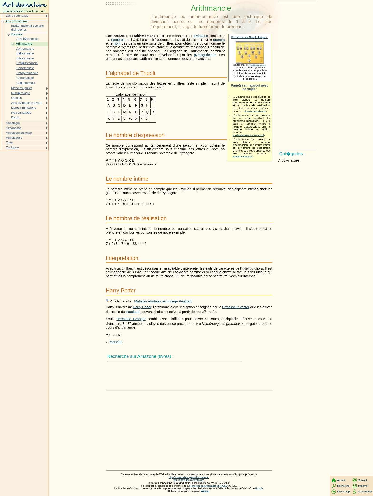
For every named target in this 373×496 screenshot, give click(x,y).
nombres (117, 39)
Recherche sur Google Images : (249, 37)
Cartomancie (25, 68)
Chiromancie (25, 78)
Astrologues (14, 137)
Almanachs (13, 128)
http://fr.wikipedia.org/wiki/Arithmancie (189, 477)
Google (259, 488)
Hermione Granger (131, 319)
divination (201, 36)
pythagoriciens (205, 55)
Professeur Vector (236, 307)
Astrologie (13, 123)
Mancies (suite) (21, 88)
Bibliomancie (25, 58)
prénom (219, 39)
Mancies (116, 342)
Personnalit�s (21, 112)
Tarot (9, 142)
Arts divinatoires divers (26, 103)
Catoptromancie (27, 73)
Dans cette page (17, 15)
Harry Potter (142, 307)
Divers (15, 117)
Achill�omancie (27, 39)
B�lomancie (25, 53)
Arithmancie (24, 43)
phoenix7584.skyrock (255, 111)
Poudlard (133, 311)
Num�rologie (20, 93)
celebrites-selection (243, 156)
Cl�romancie (25, 83)
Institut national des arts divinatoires (27, 27)
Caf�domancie (27, 63)
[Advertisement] (127, 15)
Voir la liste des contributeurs (188, 480)
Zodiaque (12, 147)
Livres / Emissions (23, 107)
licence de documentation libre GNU (208, 486)
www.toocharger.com (257, 65)
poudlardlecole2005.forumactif (248, 135)
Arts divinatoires (16, 21)
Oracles (16, 98)
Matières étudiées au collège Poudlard (163, 301)
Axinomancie (25, 48)
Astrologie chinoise (19, 132)
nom (117, 43)
